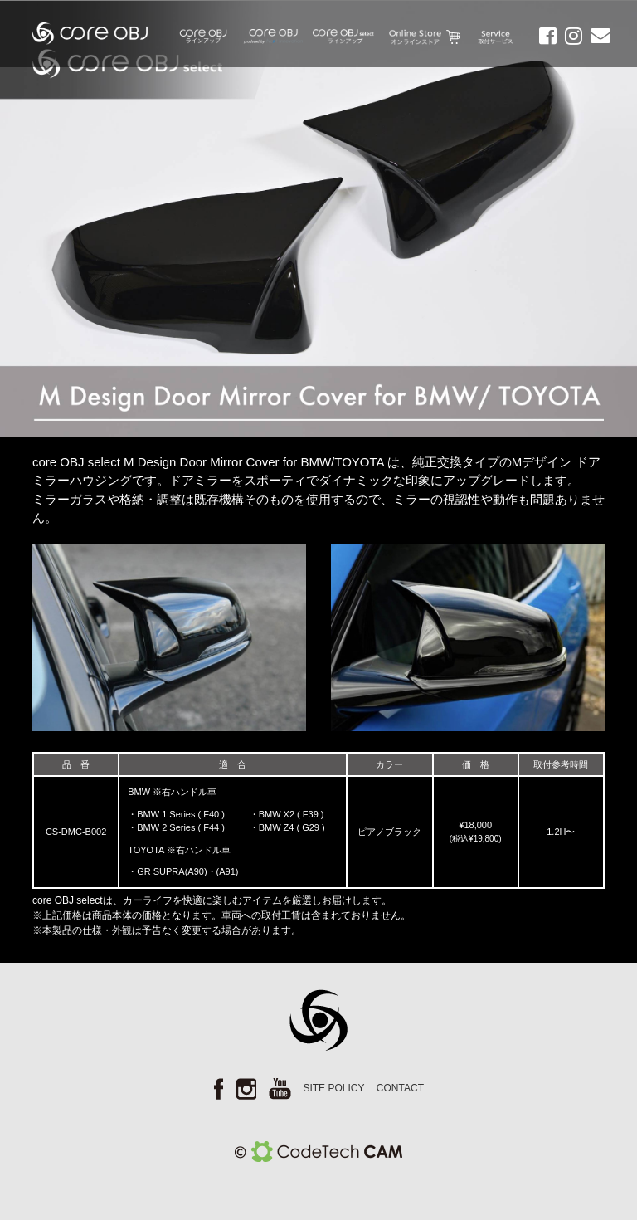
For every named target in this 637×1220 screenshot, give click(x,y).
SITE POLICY (333, 1088)
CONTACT (400, 1088)
